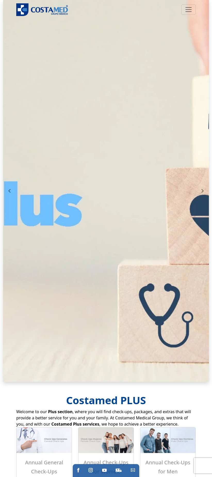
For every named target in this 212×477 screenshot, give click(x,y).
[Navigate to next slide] (202, 191)
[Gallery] (106, 191)
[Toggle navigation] (188, 9)
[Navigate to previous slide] (9, 191)
